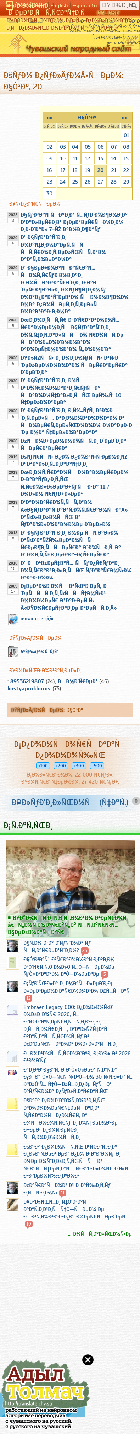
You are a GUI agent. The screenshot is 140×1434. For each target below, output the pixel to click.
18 (75, 170)
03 (63, 147)
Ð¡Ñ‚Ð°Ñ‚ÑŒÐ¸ (28, 825)
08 (126, 147)
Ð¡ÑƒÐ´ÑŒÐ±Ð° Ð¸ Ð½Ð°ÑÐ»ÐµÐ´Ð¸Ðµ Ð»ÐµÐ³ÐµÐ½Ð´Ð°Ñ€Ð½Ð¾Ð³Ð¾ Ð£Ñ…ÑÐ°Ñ (78, 987)
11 (75, 158)
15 (126, 158)
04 (75, 147)
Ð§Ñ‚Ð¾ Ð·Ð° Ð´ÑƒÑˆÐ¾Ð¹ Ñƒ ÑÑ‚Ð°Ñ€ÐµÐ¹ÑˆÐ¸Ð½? (56, 946)
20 (100, 170)
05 (88, 147)
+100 (43, 766)
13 (100, 158)
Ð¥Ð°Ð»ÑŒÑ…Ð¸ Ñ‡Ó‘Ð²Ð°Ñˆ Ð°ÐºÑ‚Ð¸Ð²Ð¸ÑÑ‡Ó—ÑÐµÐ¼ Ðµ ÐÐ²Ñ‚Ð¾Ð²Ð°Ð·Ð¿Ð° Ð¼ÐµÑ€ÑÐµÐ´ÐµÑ (76, 1209)
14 (113, 158)
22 (126, 170)
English (59, 5)
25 (75, 181)
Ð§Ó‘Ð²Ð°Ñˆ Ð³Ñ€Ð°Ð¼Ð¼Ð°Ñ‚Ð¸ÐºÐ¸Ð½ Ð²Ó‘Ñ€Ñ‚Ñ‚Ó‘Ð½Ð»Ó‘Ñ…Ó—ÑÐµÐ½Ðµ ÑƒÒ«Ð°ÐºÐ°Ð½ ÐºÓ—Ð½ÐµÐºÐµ (68, 967)
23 (49, 181)
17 (63, 170)
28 (114, 181)
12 (87, 158)
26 (88, 181)
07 (114, 147)
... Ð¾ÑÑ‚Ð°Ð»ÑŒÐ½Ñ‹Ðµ (100, 1234)
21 (113, 170)
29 (126, 181)
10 (63, 158)
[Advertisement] (42, 1321)
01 (126, 135)
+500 (97, 766)
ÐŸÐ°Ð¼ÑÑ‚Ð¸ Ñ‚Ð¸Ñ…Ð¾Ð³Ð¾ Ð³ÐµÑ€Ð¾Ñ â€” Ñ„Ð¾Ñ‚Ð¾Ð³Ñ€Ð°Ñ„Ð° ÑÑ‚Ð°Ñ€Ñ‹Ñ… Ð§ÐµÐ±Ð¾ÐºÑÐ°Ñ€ (69, 925)
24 (63, 181)
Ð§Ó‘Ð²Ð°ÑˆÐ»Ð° (27, 5)
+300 (79, 766)
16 (49, 170)
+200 (61, 766)
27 (100, 181)
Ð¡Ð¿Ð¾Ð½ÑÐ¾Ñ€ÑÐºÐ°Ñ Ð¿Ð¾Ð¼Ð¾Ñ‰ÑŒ (70, 749)
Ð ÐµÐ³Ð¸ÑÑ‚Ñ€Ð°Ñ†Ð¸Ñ (50, 12)
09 (49, 158)
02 (49, 147)
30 (49, 193)
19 (87, 170)
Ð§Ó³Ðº (87, 117)
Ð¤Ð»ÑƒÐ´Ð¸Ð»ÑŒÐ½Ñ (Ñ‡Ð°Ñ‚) (70, 802)
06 (100, 147)
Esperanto (84, 5)
